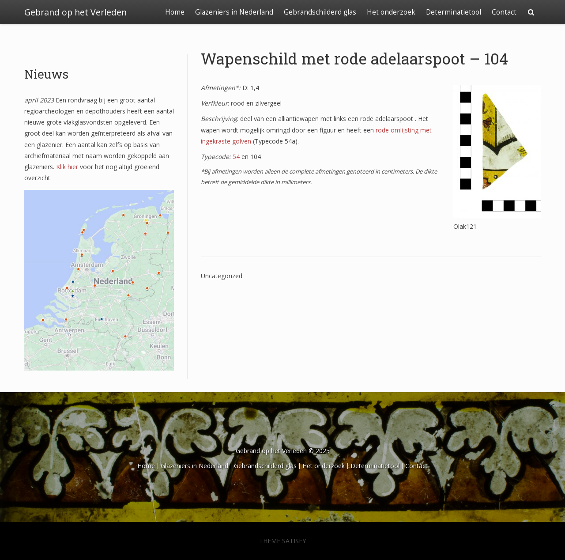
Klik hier (67, 167)
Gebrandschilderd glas (320, 12)
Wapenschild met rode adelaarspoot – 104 (354, 58)
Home (175, 12)
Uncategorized (221, 276)
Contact (504, 12)
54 (237, 156)
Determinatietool (453, 12)
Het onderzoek (391, 12)
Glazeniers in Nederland (234, 12)
